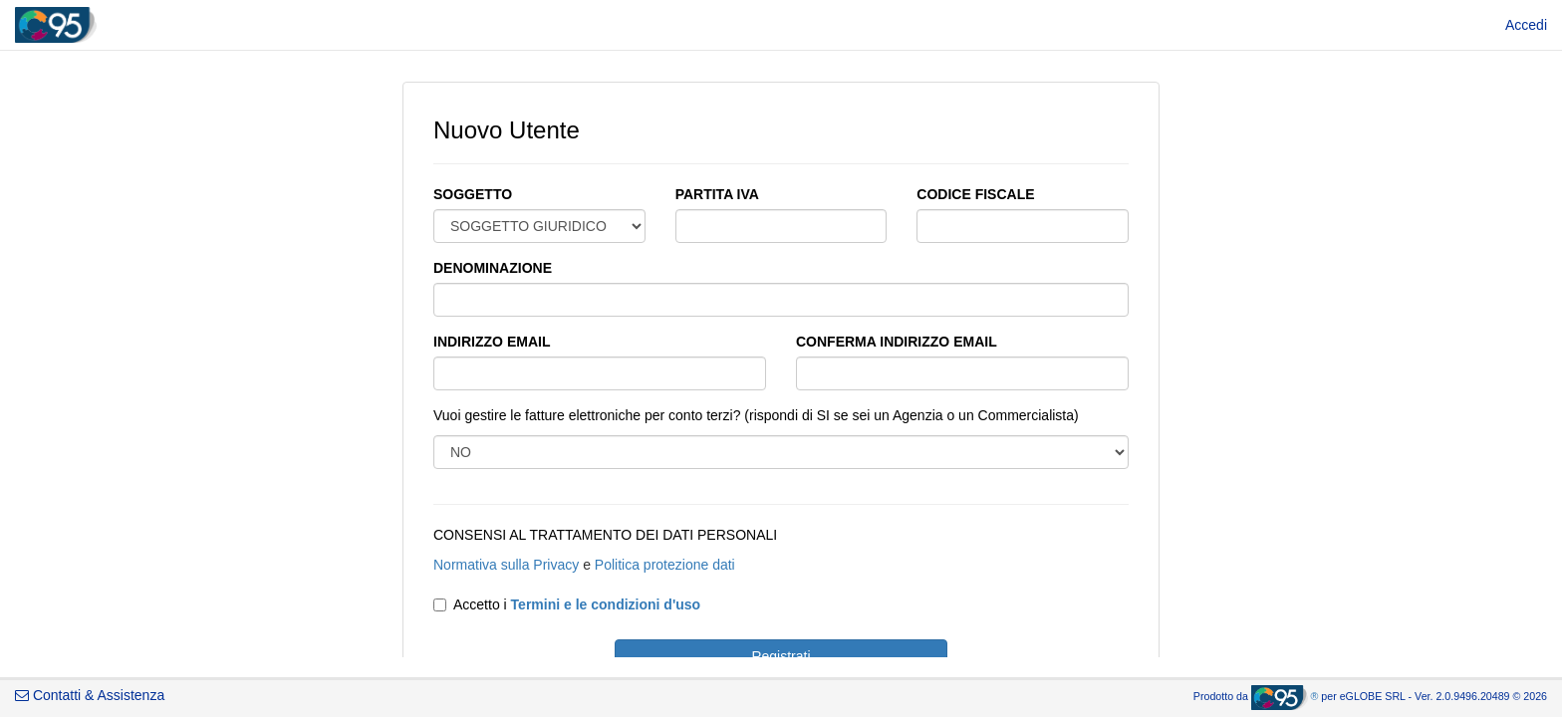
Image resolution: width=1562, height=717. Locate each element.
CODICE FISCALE (975, 194)
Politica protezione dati (665, 565)
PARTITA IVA (717, 194)
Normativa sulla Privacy (506, 565)
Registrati (780, 656)
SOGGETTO (472, 194)
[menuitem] (1526, 25)
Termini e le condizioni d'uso (606, 604)
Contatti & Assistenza (89, 695)
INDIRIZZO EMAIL (491, 342)
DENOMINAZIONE (492, 268)
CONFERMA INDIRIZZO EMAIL (896, 342)
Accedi (1526, 25)
